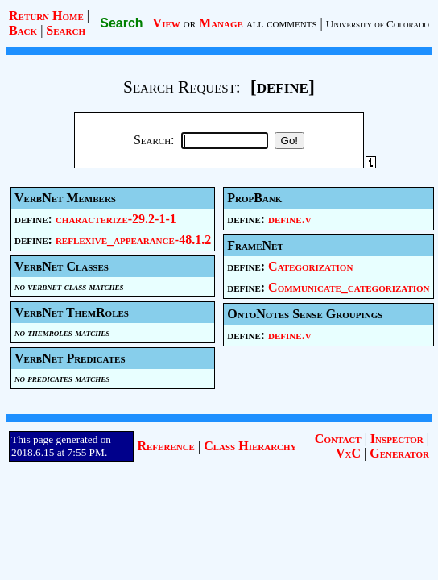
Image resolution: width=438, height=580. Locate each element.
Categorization (310, 266)
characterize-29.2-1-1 (116, 219)
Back (23, 30)
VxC (348, 453)
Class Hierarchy (250, 446)
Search (65, 30)
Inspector (397, 438)
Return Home (46, 16)
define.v (290, 219)
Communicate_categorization (348, 287)
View (166, 23)
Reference (165, 446)
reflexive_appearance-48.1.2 (133, 239)
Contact (338, 438)
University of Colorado (377, 24)
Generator (399, 453)
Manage (221, 23)
